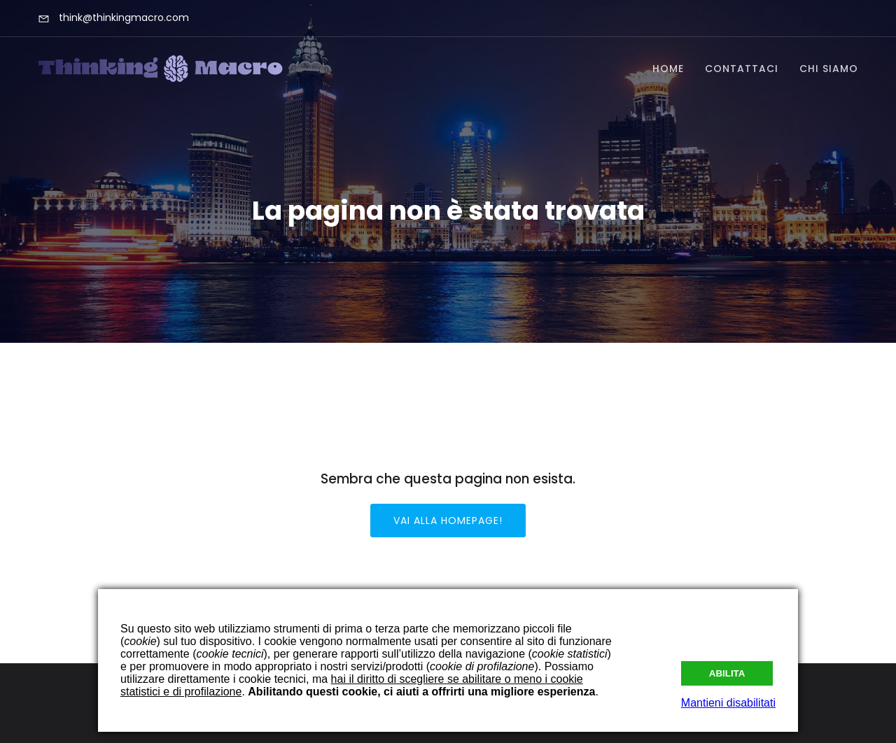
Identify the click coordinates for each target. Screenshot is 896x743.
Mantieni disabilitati (728, 703)
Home (668, 69)
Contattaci (741, 69)
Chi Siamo (828, 69)
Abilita (727, 673)
